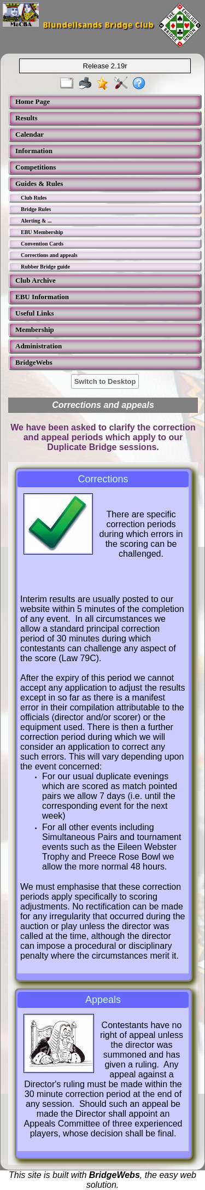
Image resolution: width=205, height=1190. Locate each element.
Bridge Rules (36, 209)
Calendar (29, 134)
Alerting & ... (36, 221)
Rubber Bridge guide (45, 267)
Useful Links (34, 313)
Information (33, 151)
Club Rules (34, 198)
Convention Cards (42, 244)
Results (26, 118)
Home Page (32, 101)
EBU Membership (42, 232)
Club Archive (35, 280)
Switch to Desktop (105, 381)
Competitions (35, 167)
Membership (34, 329)
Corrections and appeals (49, 255)
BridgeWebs (33, 362)
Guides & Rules (39, 183)
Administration (38, 346)
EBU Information (42, 297)
